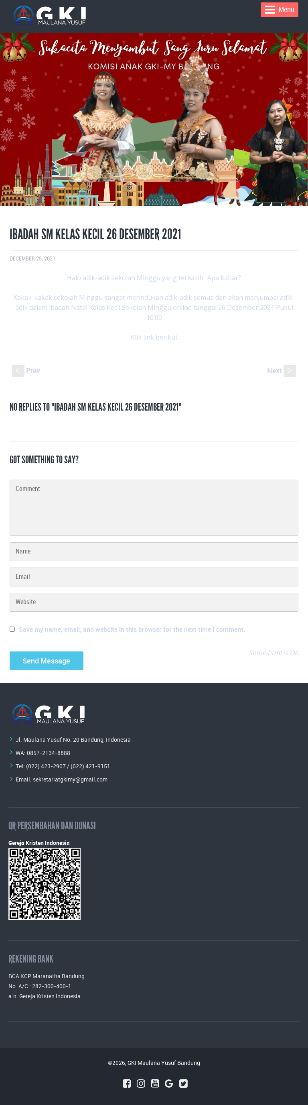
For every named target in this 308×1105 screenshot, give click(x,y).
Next (281, 370)
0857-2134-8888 (48, 753)
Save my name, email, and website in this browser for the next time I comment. (132, 629)
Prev (26, 370)
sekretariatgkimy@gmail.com (70, 779)
